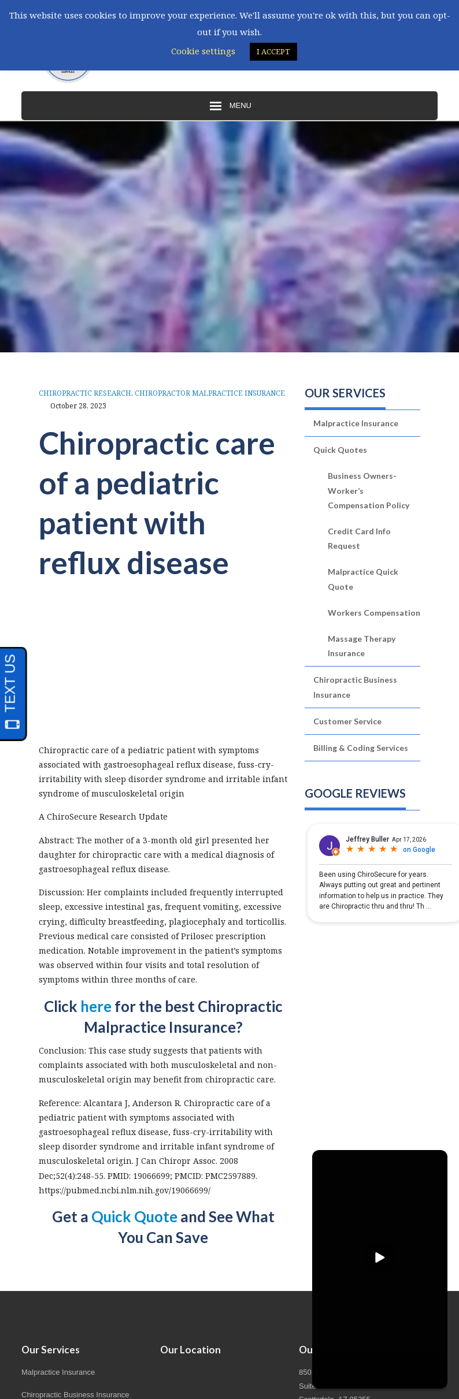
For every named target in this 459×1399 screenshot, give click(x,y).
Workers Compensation (374, 612)
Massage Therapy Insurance (361, 646)
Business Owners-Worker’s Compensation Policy (368, 490)
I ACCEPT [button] (273, 51)
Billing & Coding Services (360, 748)
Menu (229, 106)
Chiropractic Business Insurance (355, 687)
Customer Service (347, 721)
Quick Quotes (340, 450)
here (96, 1006)
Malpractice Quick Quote (363, 579)
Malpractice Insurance (355, 423)
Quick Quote (134, 1216)
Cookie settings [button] (203, 51)
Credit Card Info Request (359, 538)
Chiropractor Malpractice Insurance (210, 393)
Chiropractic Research (85, 393)
